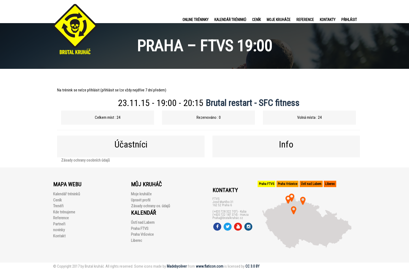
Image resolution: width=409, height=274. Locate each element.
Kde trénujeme (64, 212)
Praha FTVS (139, 228)
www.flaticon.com (209, 266)
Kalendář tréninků (230, 20)
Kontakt (59, 236)
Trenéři (58, 206)
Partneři (59, 224)
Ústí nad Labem (143, 222)
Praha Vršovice (142, 234)
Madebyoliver (177, 266)
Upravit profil (140, 200)
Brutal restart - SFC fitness (252, 103)
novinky (59, 229)
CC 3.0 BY (252, 266)
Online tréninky (195, 20)
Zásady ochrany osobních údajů (85, 160)
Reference (305, 20)
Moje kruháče (279, 20)
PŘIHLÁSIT (349, 20)
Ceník (256, 20)
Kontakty (327, 20)
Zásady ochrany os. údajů (150, 206)
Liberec (136, 240)
